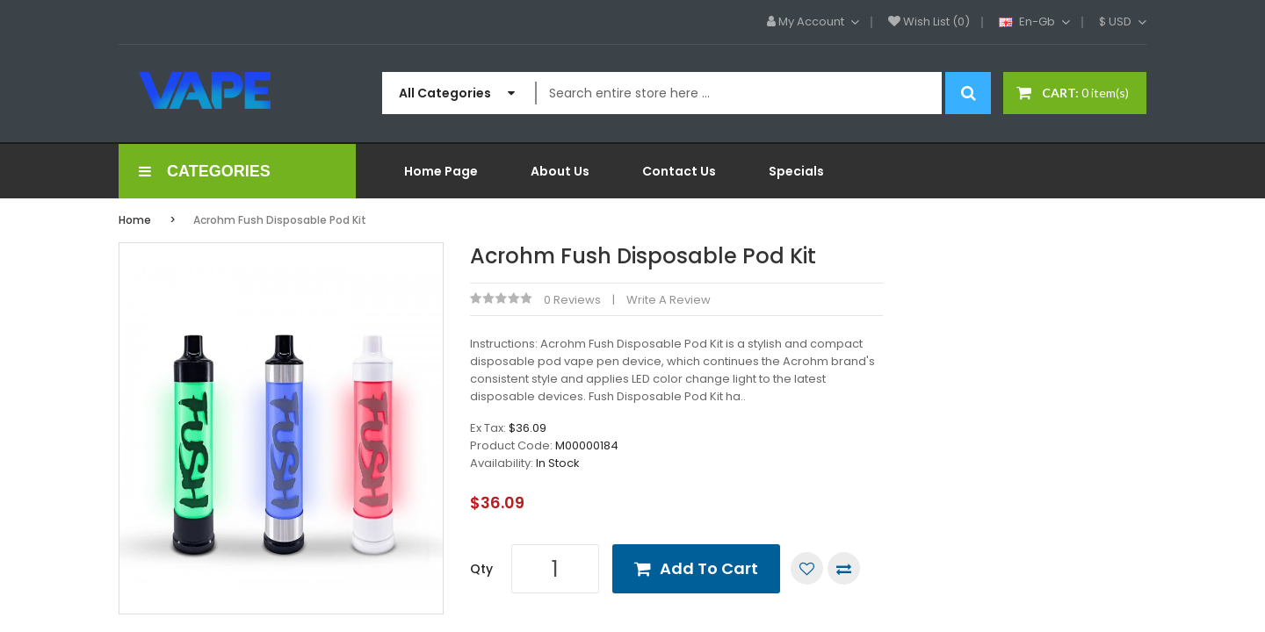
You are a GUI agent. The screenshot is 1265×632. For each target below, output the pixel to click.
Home (135, 219)
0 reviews (572, 299)
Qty (481, 569)
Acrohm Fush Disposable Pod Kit (279, 219)
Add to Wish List (807, 568)
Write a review (668, 299)
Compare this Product (844, 568)
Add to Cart (709, 568)
